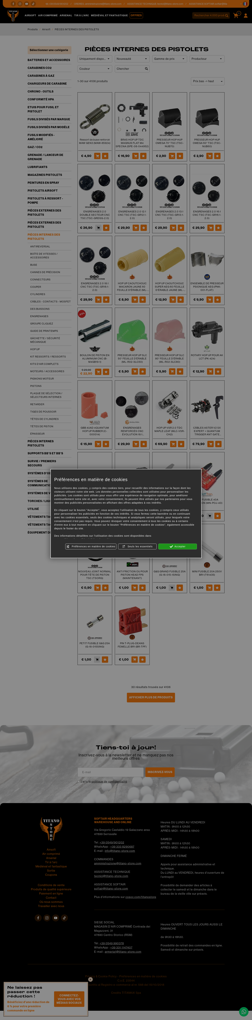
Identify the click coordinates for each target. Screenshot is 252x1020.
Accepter (178, 546)
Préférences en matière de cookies (90, 546)
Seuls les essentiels (137, 546)
